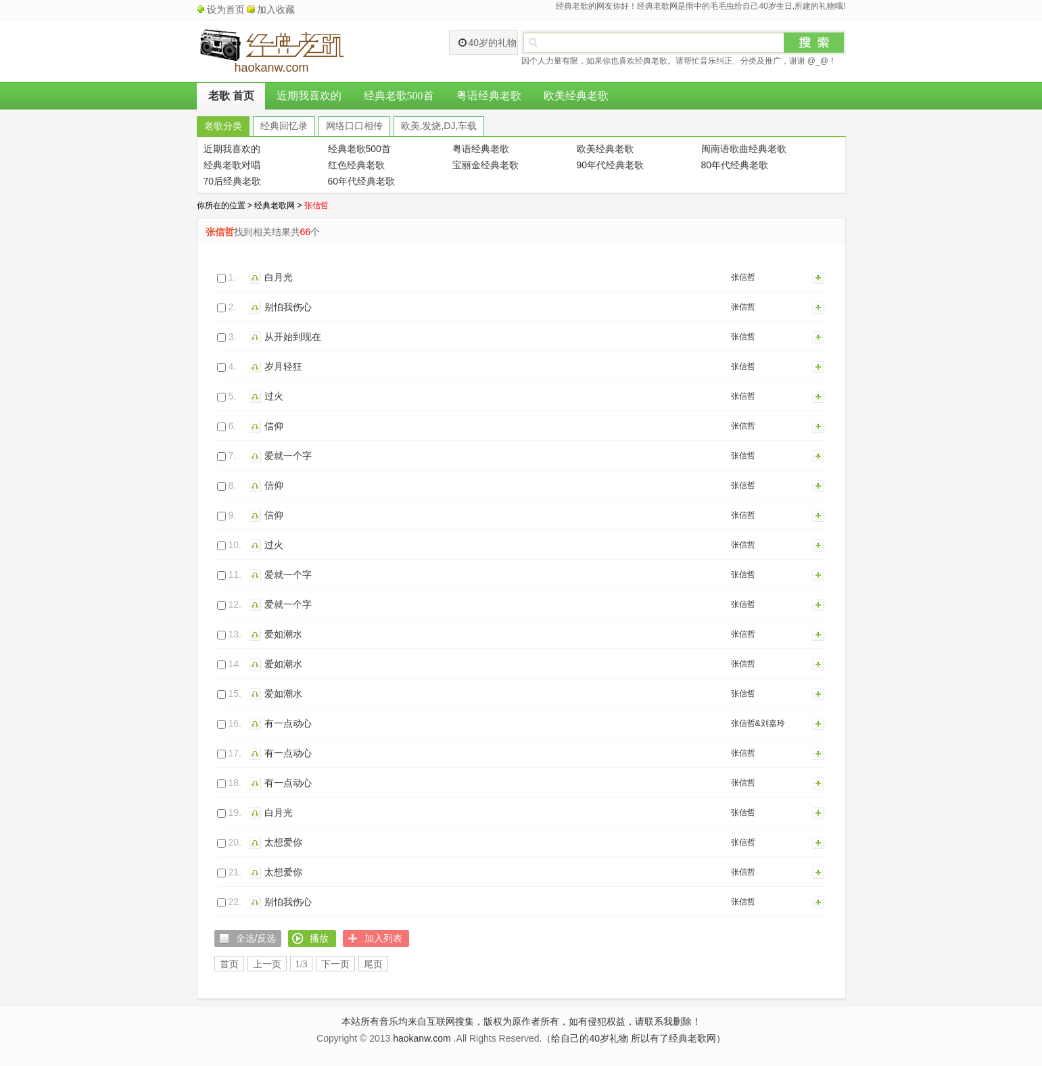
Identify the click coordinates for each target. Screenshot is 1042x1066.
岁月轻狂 (283, 366)
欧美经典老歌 (576, 95)
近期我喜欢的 (309, 95)
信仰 (273, 425)
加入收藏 (276, 9)
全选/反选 (256, 938)
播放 (256, 277)
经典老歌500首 (399, 95)
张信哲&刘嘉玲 (758, 723)
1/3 (301, 964)
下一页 (335, 964)
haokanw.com (422, 1038)
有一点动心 (288, 723)
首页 (229, 964)
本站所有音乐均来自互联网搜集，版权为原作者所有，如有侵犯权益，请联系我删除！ (521, 1021)
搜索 (814, 42)
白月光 (278, 277)
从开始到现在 (292, 336)
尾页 (373, 964)
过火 (273, 396)
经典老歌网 (274, 205)
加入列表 (819, 277)
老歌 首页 (231, 95)
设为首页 (226, 9)
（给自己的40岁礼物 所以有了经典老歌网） (633, 1038)
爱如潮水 (283, 634)
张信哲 (743, 277)
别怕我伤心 (288, 306)
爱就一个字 (288, 455)
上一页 (267, 964)
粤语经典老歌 (488, 95)
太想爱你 (283, 842)
